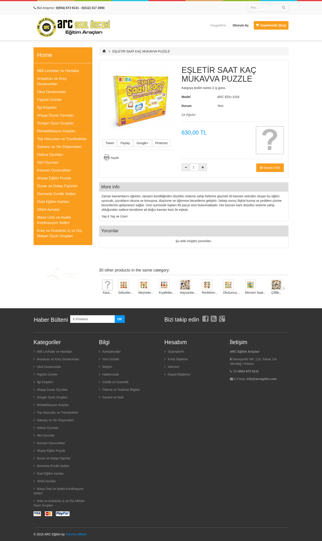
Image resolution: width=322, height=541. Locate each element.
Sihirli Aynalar (48, 209)
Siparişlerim (176, 351)
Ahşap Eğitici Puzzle (54, 178)
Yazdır (114, 158)
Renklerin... (210, 292)
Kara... (107, 292)
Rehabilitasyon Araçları (56, 131)
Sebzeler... (125, 292)
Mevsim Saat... (255, 292)
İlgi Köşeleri (47, 107)
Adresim (173, 367)
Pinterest (161, 143)
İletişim (107, 367)
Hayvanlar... (188, 292)
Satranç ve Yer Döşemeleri (59, 147)
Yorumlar (110, 230)
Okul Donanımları (51, 92)
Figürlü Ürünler (49, 100)
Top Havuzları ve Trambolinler (62, 139)
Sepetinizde (271, 25)
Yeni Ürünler (111, 359)
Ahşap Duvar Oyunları (55, 115)
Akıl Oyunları (48, 162)
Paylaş (125, 143)
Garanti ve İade (113, 397)
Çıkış (168, 383)
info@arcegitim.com (262, 379)
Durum (187, 106)
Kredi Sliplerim (178, 359)
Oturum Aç (241, 25)
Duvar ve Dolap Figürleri (57, 186)
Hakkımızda (110, 374)
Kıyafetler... (166, 292)
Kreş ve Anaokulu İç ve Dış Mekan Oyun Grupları (59, 233)
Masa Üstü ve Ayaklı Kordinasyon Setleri (54, 220)
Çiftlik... (276, 292)
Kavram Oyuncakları (54, 170)
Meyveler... (146, 292)
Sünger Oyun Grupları (55, 123)
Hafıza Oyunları (50, 154)
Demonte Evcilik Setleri (56, 194)
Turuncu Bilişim (76, 534)
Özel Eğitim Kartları (53, 202)
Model (186, 97)
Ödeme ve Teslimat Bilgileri (121, 389)
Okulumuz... (231, 292)
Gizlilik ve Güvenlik (115, 382)
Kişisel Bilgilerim (179, 374)
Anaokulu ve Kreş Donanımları (52, 81)
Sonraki (284, 288)
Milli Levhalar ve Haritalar (58, 71)
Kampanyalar (111, 351)
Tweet (110, 143)
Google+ (142, 143)
